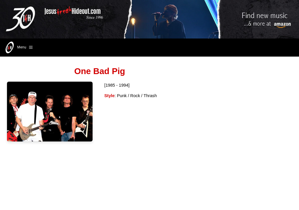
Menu (18, 47)
